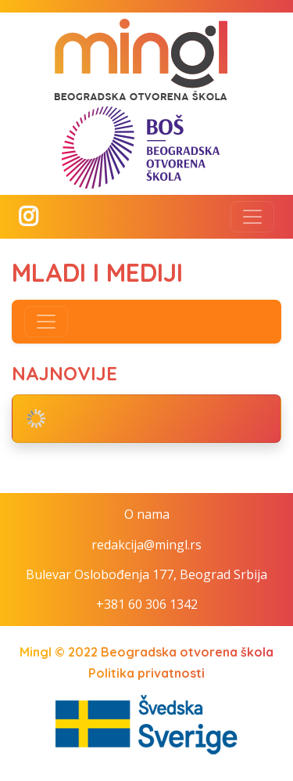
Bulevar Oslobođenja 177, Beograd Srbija (146, 574)
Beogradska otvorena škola (187, 652)
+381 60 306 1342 (147, 604)
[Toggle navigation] (252, 216)
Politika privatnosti (146, 673)
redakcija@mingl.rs (146, 544)
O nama (147, 514)
